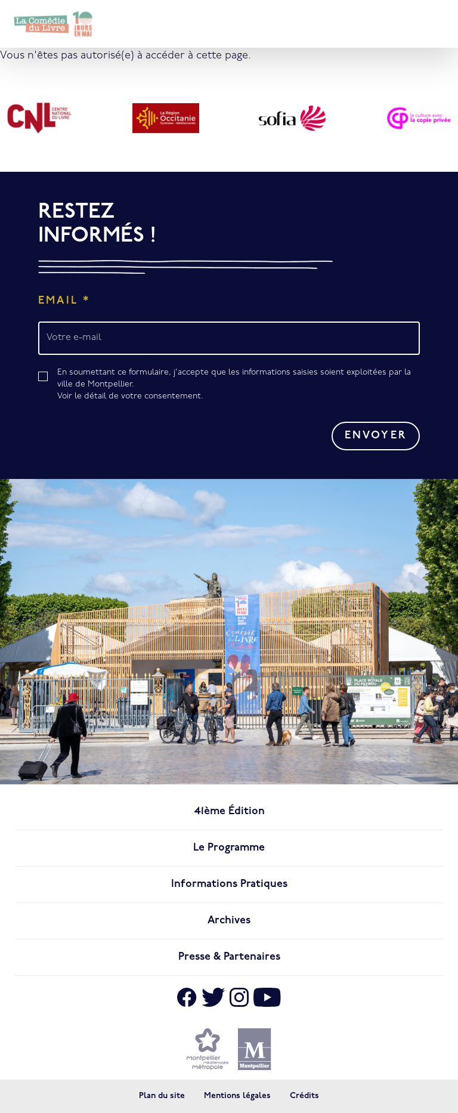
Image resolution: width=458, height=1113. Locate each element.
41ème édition (229, 811)
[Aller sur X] (213, 997)
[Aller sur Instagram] (239, 997)
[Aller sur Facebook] (186, 997)
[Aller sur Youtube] (267, 997)
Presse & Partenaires (229, 957)
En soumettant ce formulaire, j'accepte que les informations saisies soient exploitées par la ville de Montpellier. (238, 385)
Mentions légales (237, 1096)
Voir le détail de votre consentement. (130, 396)
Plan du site (162, 1096)
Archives (229, 920)
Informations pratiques (229, 884)
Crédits (304, 1096)
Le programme (229, 848)
